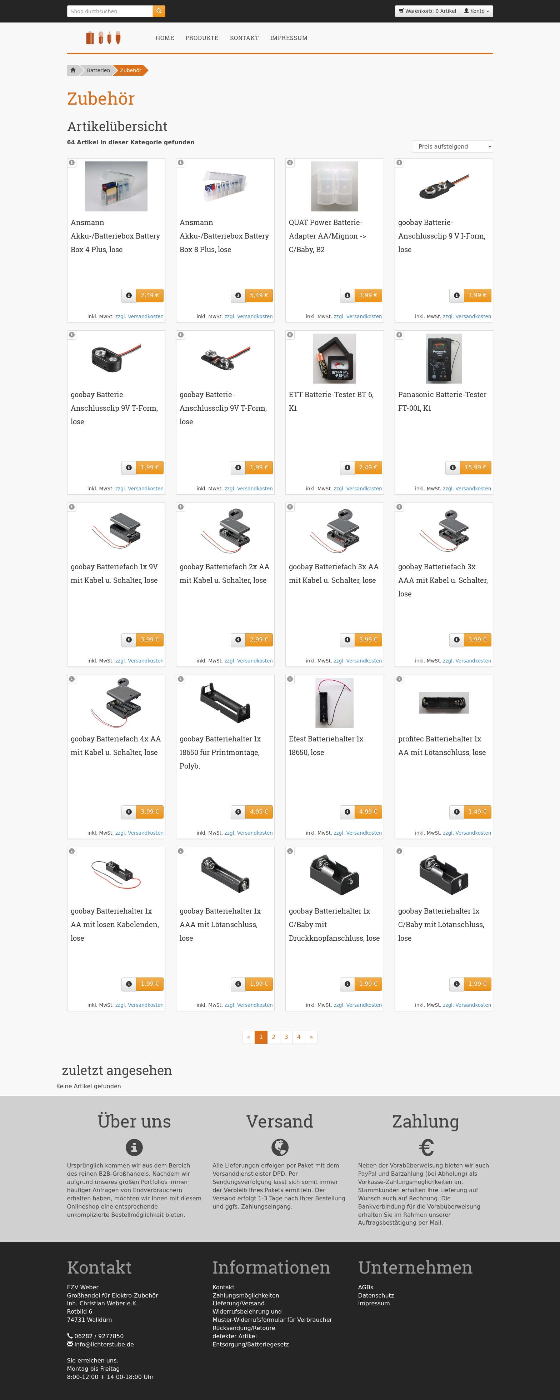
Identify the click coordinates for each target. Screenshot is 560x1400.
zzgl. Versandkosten (139, 316)
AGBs (365, 1287)
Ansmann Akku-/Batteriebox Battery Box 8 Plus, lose (224, 236)
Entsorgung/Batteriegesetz (250, 1344)
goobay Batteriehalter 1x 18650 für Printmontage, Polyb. (220, 752)
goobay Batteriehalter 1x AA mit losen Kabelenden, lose (115, 924)
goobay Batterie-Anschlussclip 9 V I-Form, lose (441, 236)
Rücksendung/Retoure (243, 1328)
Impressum (289, 37)
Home (165, 37)
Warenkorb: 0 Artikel (427, 11)
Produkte (202, 37)
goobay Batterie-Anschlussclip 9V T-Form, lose (114, 408)
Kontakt (244, 37)
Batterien (98, 70)
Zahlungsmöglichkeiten (245, 1295)
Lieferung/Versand (238, 1303)
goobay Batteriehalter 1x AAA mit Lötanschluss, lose (220, 924)
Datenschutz (376, 1295)
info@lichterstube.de (104, 1344)
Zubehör (130, 70)
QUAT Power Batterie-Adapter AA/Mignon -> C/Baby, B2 (327, 236)
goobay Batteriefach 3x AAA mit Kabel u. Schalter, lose (443, 580)
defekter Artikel (234, 1336)
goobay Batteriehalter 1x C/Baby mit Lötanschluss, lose (441, 924)
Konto (476, 11)
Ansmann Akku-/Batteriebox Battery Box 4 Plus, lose (115, 236)
